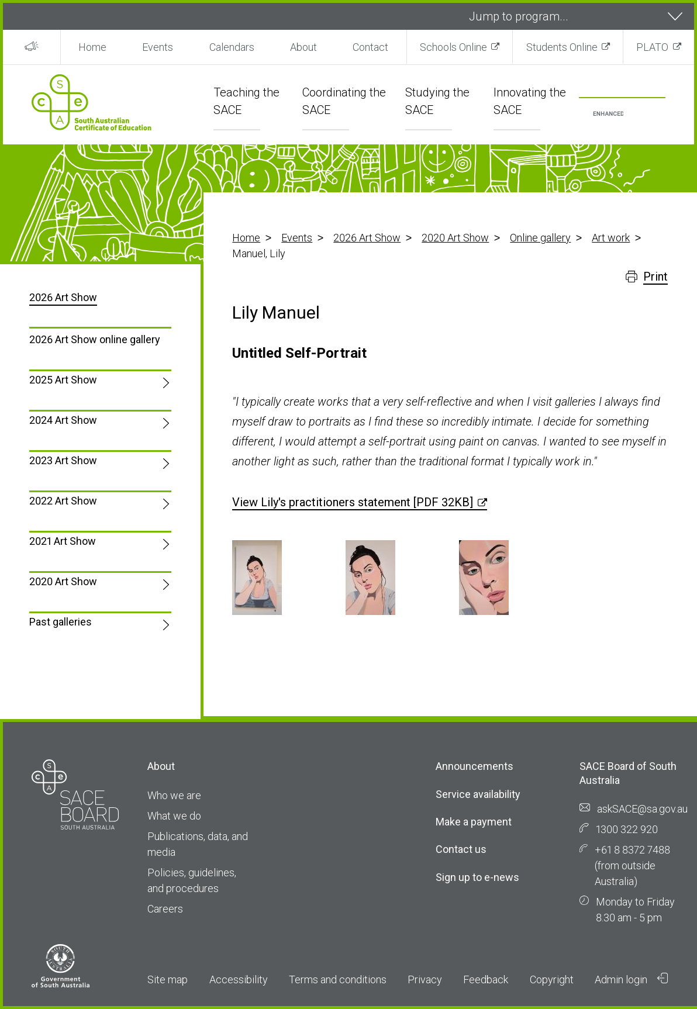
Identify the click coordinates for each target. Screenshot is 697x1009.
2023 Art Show (63, 460)
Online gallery (540, 237)
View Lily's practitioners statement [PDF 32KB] (352, 502)
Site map (167, 979)
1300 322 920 (627, 829)
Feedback (485, 979)
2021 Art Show (62, 541)
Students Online (562, 47)
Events (157, 47)
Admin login (631, 979)
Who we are (174, 795)
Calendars (231, 47)
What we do (174, 816)
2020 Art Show (455, 237)
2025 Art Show (63, 380)
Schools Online (453, 47)
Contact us (461, 849)
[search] (608, 114)
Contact (370, 47)
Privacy (425, 979)
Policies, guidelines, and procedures (191, 880)
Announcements (474, 766)
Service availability (478, 794)
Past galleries (60, 622)
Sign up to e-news (477, 877)
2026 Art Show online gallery (94, 339)
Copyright (552, 979)
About (303, 47)
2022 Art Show (63, 501)
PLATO (652, 47)
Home (92, 47)
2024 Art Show (63, 420)
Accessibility (238, 979)
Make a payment (474, 822)
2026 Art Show (367, 237)
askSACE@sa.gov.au (642, 809)
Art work (611, 237)
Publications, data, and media (197, 844)
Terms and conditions (338, 979)
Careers (165, 909)
